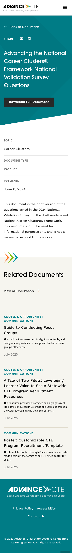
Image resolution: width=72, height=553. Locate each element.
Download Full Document (29, 102)
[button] (65, 7)
